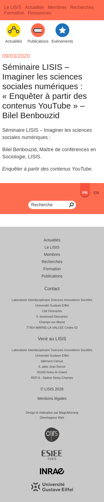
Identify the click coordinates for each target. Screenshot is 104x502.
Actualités (34, 7)
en (96, 192)
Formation (14, 13)
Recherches (82, 7)
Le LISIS (12, 7)
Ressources (39, 13)
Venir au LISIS (52, 338)
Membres (57, 7)
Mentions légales (52, 398)
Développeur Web (52, 417)
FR (85, 192)
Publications (52, 276)
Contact (52, 288)
